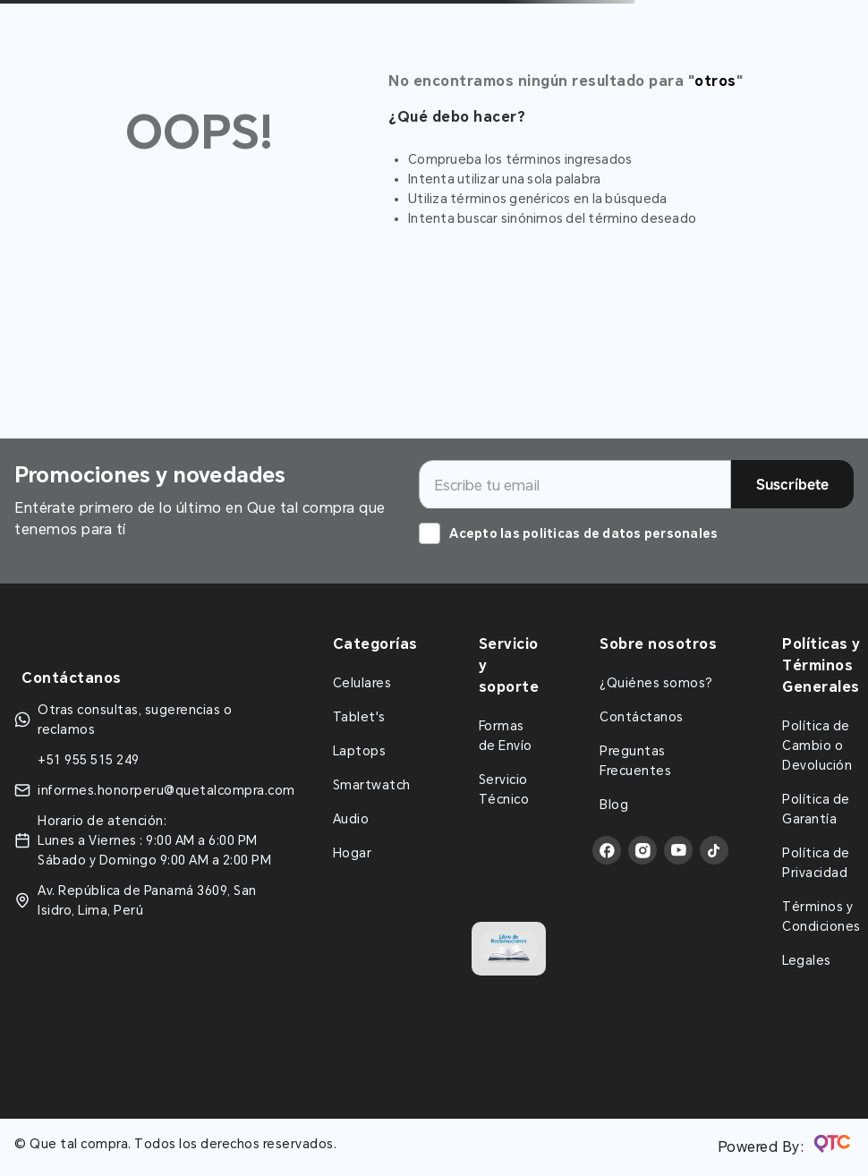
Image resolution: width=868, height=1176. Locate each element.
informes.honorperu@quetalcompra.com (166, 790)
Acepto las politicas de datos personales (583, 533)
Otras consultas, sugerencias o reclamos (135, 720)
